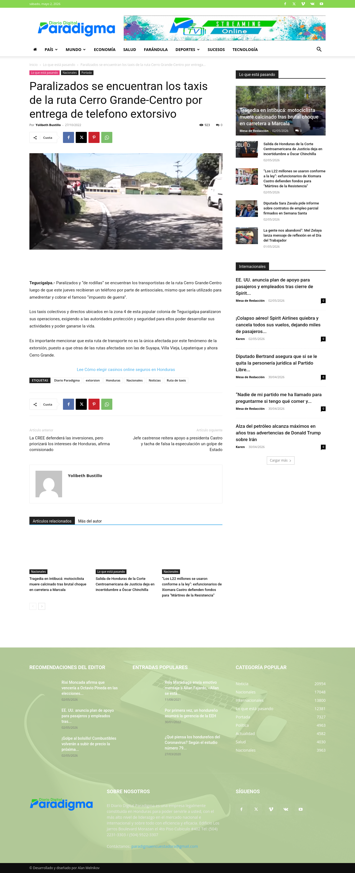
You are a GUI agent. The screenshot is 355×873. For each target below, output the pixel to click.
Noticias (155, 380)
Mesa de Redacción (254, 131)
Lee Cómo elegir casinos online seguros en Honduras (126, 369)
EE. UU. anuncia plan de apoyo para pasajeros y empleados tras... (88, 716)
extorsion (93, 380)
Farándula (156, 49)
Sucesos (216, 49)
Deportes (188, 49)
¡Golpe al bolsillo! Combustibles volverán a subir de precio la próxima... (89, 744)
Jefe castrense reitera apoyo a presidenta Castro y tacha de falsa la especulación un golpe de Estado (177, 444)
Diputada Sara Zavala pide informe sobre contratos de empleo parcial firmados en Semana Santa (291, 208)
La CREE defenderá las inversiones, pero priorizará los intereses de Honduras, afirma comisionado (69, 444)
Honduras (113, 380)
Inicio (33, 64)
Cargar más (280, 460)
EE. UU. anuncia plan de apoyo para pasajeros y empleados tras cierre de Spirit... (274, 286)
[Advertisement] (126, 265)
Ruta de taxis (176, 380)
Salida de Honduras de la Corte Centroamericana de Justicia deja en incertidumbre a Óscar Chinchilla (125, 584)
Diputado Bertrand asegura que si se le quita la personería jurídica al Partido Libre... (276, 363)
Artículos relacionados (52, 521)
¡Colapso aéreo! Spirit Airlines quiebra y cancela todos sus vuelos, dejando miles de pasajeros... (278, 324)
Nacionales (70, 73)
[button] (319, 50)
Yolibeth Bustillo (48, 125)
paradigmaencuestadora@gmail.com (164, 846)
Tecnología (245, 49)
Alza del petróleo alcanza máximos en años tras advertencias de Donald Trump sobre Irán (278, 432)
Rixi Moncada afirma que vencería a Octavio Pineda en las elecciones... (90, 688)
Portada (87, 73)
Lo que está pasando (59, 64)
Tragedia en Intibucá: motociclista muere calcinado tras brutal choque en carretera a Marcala (57, 584)
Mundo (76, 49)
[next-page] (41, 606)
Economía (104, 49)
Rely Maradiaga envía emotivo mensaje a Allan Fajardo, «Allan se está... (192, 688)
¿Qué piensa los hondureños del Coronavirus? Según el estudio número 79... (192, 742)
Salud (129, 49)
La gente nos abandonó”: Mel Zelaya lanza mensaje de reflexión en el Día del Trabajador (292, 235)
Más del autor (90, 521)
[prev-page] (32, 606)
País (51, 49)
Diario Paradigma (67, 380)
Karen (240, 339)
